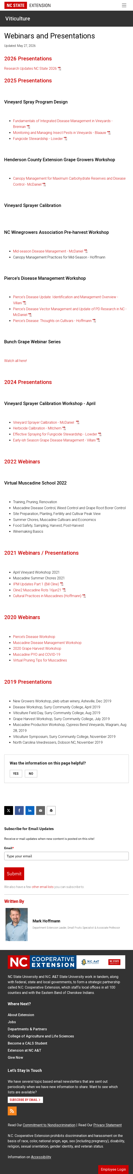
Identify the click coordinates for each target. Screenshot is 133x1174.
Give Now (15, 1057)
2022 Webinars (22, 462)
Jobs (12, 1022)
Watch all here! (15, 361)
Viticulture (17, 19)
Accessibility (41, 1157)
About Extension (21, 1015)
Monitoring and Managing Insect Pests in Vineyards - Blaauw (59, 133)
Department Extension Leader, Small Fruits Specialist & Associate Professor (76, 927)
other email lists (43, 887)
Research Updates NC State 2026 (30, 68)
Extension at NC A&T (24, 1050)
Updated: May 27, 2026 (20, 46)
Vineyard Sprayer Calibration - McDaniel (44, 422)
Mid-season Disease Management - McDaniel (48, 251)
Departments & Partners (27, 1029)
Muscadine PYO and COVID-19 (36, 654)
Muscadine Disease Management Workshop (47, 643)
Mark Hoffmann (46, 921)
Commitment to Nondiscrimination (49, 1125)
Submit (14, 873)
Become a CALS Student (27, 1043)
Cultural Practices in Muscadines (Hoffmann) (47, 596)
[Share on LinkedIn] (29, 810)
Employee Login (113, 1169)
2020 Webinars (22, 617)
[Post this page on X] (8, 810)
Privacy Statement (107, 1125)
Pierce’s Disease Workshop (34, 637)
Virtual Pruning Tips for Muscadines (40, 660)
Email (9, 848)
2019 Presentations (28, 682)
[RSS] (12, 1110)
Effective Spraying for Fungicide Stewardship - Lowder (55, 434)
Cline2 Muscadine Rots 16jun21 (37, 590)
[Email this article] (40, 810)
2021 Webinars (22, 553)
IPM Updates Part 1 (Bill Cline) (36, 584)
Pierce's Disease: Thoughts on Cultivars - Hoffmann (52, 321)
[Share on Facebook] (19, 810)
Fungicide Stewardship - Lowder (38, 139)
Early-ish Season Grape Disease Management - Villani (54, 440)
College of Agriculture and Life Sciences (41, 1036)
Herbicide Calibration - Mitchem (37, 428)
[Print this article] (51, 810)
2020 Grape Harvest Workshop (37, 648)
